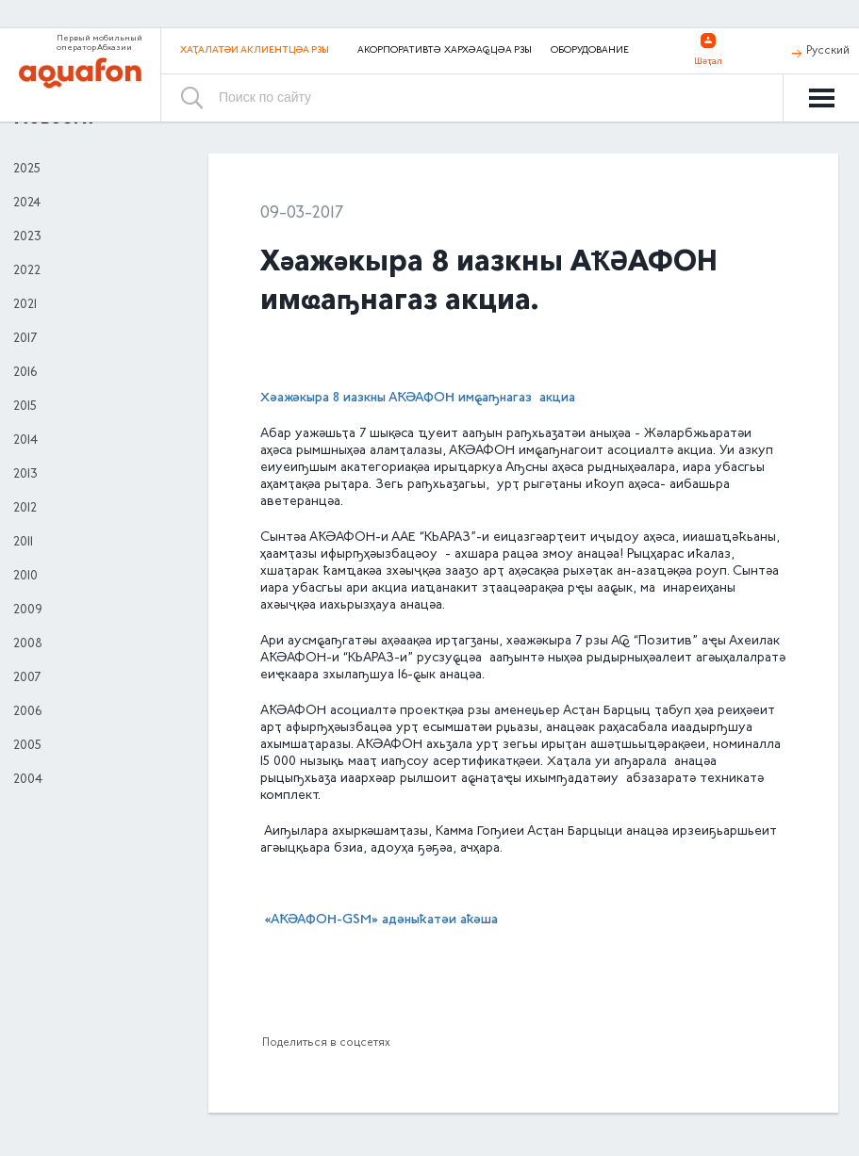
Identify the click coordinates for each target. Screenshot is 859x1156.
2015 (25, 407)
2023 (27, 237)
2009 (27, 610)
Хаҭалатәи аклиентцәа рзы (254, 50)
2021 (25, 305)
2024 (27, 203)
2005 (27, 746)
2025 (27, 169)
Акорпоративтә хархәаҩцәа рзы (444, 51)
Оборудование (590, 51)
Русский (828, 51)
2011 (23, 542)
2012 (25, 508)
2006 (27, 712)
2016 (25, 373)
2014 (25, 441)
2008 (27, 644)
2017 (25, 339)
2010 (25, 576)
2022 (27, 271)
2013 (25, 474)
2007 (27, 678)
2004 (27, 780)
